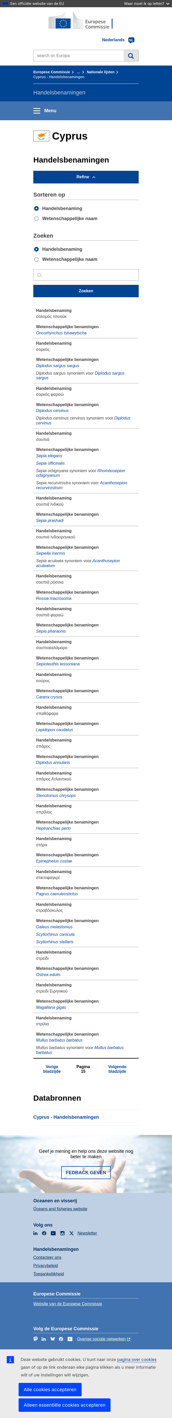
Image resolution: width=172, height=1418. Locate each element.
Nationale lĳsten (100, 72)
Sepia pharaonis (51, 631)
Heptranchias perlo (53, 828)
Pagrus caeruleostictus (57, 894)
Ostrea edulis (48, 974)
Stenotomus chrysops (56, 795)
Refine (82, 177)
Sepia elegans (49, 456)
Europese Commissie (51, 72)
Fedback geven (86, 1172)
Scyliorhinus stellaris (55, 942)
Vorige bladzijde (52, 1069)
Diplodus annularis (53, 762)
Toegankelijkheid (48, 1274)
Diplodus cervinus (52, 410)
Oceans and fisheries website (60, 1209)
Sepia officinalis (50, 463)
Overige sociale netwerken (101, 1339)
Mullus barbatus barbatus (59, 1040)
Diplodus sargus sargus (57, 366)
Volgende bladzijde (117, 1069)
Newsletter (87, 1233)
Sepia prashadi (50, 520)
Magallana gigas (51, 1007)
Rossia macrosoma (54, 598)
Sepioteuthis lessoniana (58, 664)
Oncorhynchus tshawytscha (61, 333)
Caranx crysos (49, 697)
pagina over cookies (137, 1359)
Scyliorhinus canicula (55, 934)
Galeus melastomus (54, 927)
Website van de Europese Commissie (67, 1304)
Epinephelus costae (54, 861)
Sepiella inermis (50, 553)
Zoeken (131, 55)
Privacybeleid (45, 1265)
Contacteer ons (47, 1257)
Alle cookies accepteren (50, 1389)
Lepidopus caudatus (54, 730)
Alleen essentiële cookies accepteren (64, 1405)
